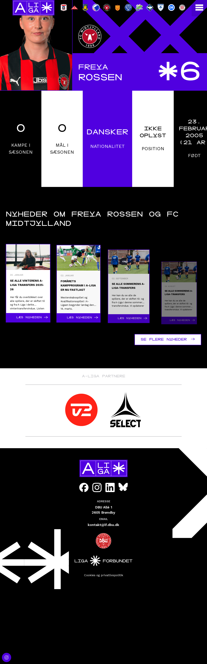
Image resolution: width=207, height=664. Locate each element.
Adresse (103, 501)
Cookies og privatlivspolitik (103, 575)
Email (103, 519)
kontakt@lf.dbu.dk (103, 525)
